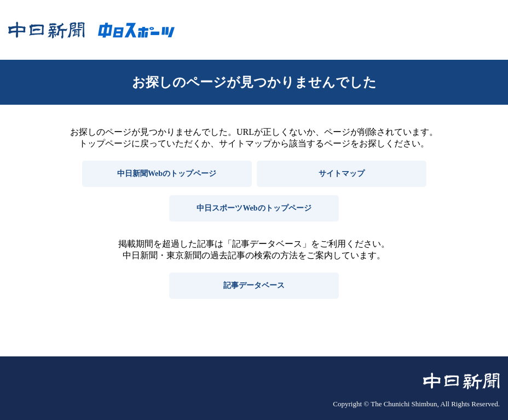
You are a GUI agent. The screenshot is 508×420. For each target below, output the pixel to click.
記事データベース (254, 285)
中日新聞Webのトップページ (166, 173)
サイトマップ (342, 173)
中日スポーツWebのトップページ (254, 208)
